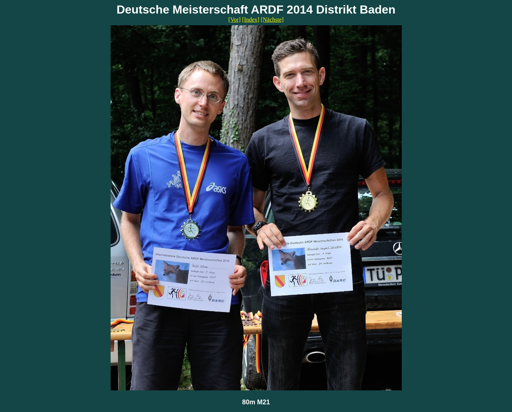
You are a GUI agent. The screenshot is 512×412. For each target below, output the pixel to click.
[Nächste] (272, 19)
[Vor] (235, 19)
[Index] (250, 19)
